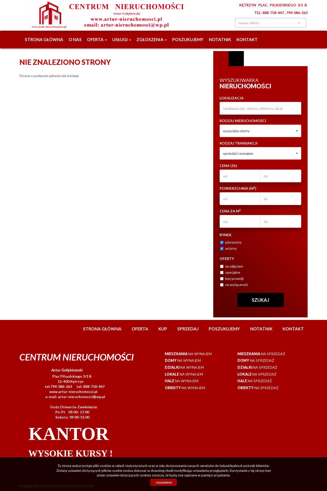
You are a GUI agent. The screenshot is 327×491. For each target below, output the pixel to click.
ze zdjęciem (231, 266)
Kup (162, 328)
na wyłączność (234, 284)
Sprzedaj (187, 328)
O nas (75, 39)
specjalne (230, 272)
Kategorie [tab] (236, 58)
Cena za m (230, 211)
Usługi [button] (121, 39)
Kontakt (247, 39)
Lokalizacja (232, 98)
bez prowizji (232, 278)
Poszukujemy (188, 39)
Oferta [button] (97, 39)
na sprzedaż (261, 354)
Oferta (140, 328)
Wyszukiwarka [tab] (221, 58)
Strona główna (44, 39)
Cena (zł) (228, 165)
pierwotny (231, 242)
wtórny (228, 248)
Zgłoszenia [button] (151, 39)
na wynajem (188, 354)
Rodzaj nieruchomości (243, 120)
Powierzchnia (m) (238, 188)
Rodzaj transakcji (238, 143)
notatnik (220, 39)
